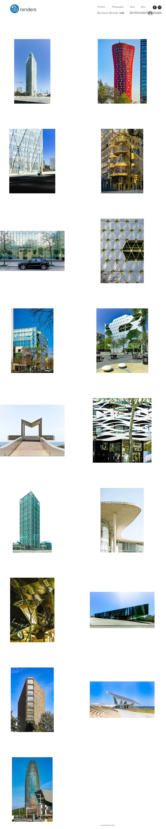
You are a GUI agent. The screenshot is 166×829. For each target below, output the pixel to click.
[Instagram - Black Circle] (159, 7)
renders (28, 9)
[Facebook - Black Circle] (155, 7)
